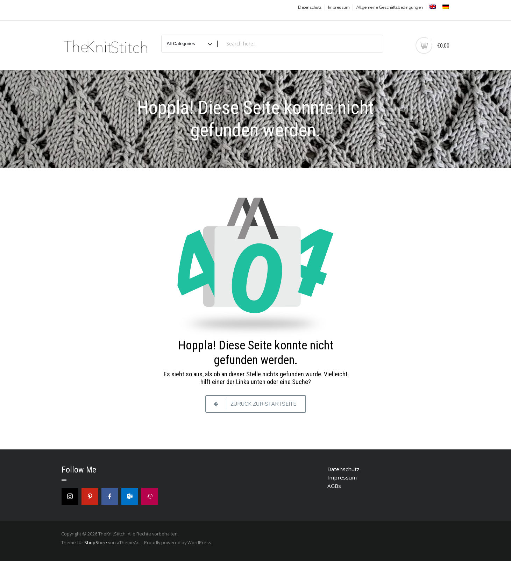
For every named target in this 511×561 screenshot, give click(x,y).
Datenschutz (309, 7)
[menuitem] (432, 7)
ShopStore (95, 542)
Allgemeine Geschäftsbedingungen (389, 7)
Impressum (339, 7)
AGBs (334, 485)
